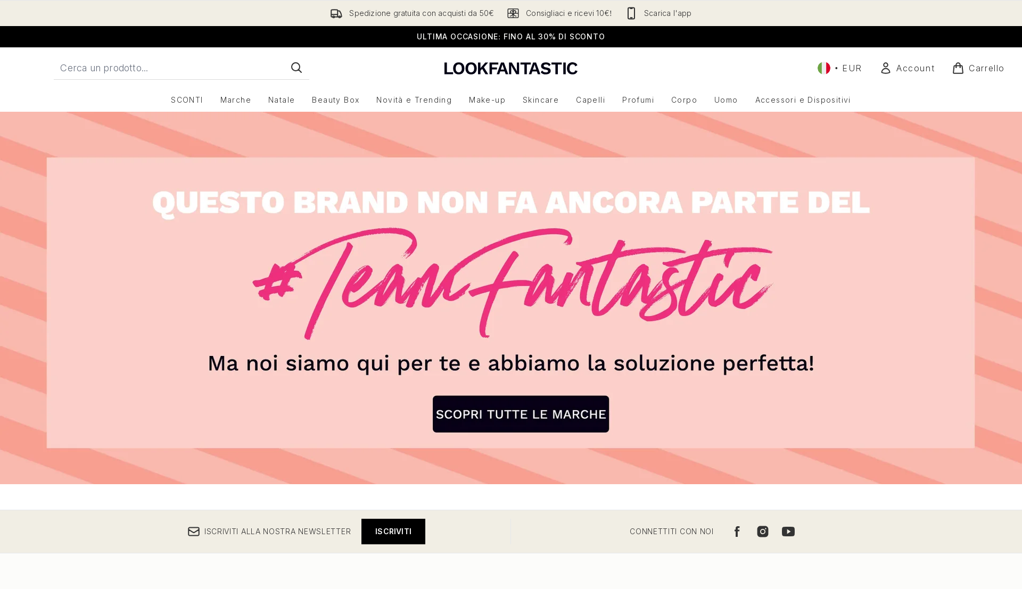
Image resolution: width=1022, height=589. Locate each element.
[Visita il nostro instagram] (763, 531)
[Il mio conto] (907, 68)
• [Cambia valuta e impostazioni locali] (840, 68)
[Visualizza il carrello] (978, 68)
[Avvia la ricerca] (296, 67)
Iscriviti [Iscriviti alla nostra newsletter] (393, 531)
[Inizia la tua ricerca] (181, 67)
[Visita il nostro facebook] (737, 531)
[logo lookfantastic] (511, 67)
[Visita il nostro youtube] (788, 531)
